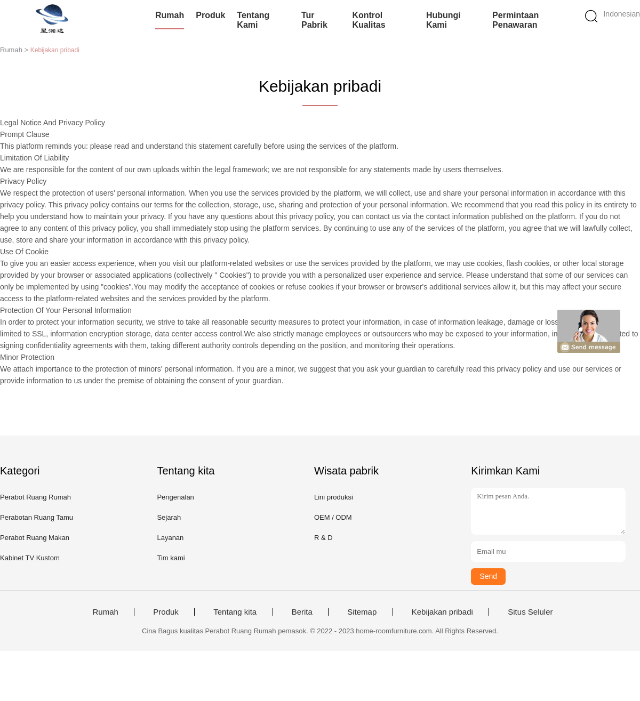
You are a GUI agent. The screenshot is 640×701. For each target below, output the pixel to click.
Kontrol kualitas (368, 20)
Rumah (169, 15)
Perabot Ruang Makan (34, 538)
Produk (210, 15)
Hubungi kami (443, 20)
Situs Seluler (530, 612)
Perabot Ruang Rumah (35, 497)
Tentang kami (253, 20)
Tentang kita (235, 612)
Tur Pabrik (314, 20)
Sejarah (169, 517)
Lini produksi (333, 497)
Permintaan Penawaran (515, 20)
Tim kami (171, 558)
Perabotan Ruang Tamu (36, 517)
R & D (323, 538)
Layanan (170, 538)
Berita (302, 612)
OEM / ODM (333, 517)
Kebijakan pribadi (442, 612)
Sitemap (362, 612)
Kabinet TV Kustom (30, 558)
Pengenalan (175, 497)
